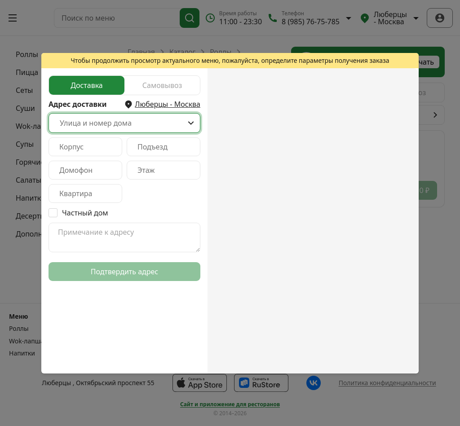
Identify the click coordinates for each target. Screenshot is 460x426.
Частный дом (85, 213)
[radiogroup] (124, 85)
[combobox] (124, 123)
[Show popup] (191, 123)
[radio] (86, 85)
